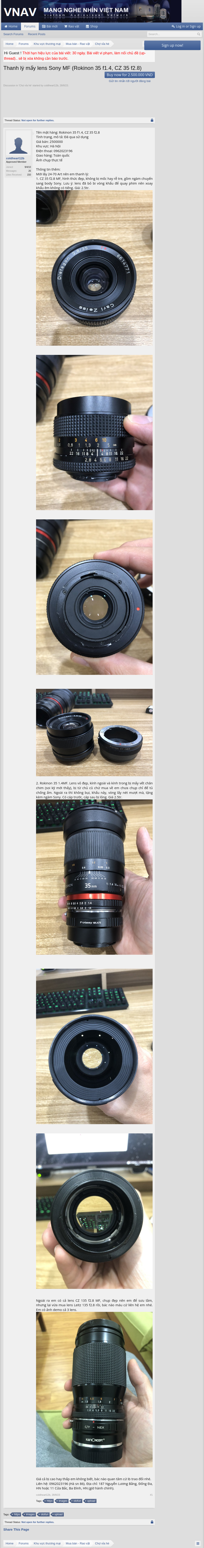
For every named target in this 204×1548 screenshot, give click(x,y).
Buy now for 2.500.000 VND (117, 74)
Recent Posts (36, 34)
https (49, 1380)
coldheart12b (51, 85)
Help (179, 1540)
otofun (77, 1380)
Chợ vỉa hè (25, 85)
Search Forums (13, 34)
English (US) (8, 1540)
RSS (200, 1539)
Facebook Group (116, 1511)
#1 (138, 1373)
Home (187, 1539)
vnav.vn (10, 1513)
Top (193, 1539)
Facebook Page (116, 1506)
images (62, 1380)
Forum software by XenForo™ (30, 1544)
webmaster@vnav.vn (15, 1510)
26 (29, 171)
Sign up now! (172, 45)
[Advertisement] (85, 99)
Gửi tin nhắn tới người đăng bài (117, 81)
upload (91, 1380)
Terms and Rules (193, 1544)
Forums (30, 26)
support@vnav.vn (14, 1506)
